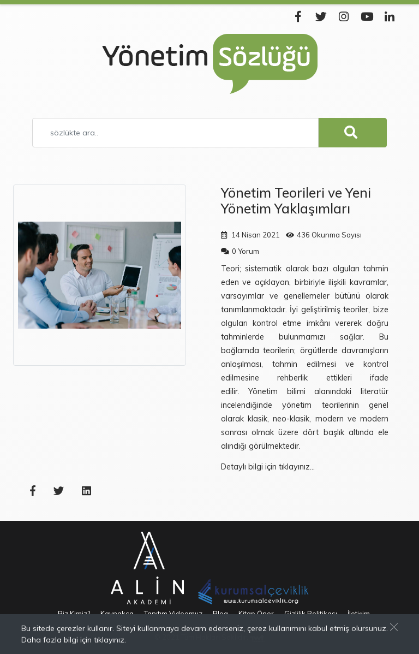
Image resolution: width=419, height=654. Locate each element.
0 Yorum (245, 251)
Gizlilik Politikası (310, 613)
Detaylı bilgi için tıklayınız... (268, 467)
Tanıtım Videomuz (173, 613)
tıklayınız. (110, 640)
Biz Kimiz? (74, 613)
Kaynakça (117, 613)
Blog (220, 613)
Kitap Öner (256, 613)
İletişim (359, 613)
